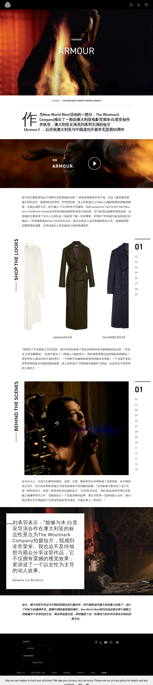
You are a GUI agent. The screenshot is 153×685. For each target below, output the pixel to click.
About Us (21, 673)
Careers (66, 673)
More (104, 673)
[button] (131, 4)
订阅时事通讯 (28, 656)
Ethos (54, 673)
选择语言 (26, 641)
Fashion (55, 100)
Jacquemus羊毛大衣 (62, 337)
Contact (80, 673)
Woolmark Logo (38, 673)
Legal (92, 673)
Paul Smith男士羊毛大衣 (114, 337)
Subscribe (37, 662)
